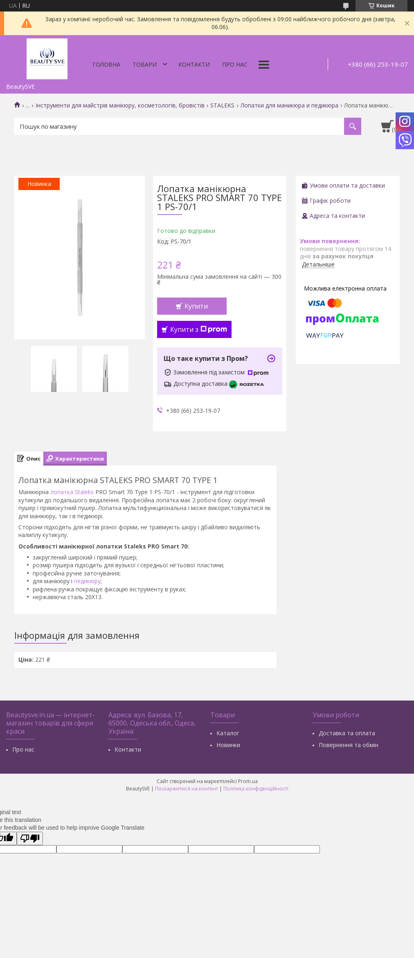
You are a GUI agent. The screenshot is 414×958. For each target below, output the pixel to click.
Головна (106, 64)
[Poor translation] (30, 838)
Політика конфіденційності (255, 788)
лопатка (61, 492)
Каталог (227, 733)
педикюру (87, 581)
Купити (196, 306)
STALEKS (222, 105)
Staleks (84, 492)
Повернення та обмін (348, 745)
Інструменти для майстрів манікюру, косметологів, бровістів (120, 105)
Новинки (228, 745)
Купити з (198, 329)
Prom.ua (248, 781)
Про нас (235, 64)
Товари (145, 64)
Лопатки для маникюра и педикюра (289, 105)
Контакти (194, 64)
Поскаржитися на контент (186, 788)
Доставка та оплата (347, 733)
